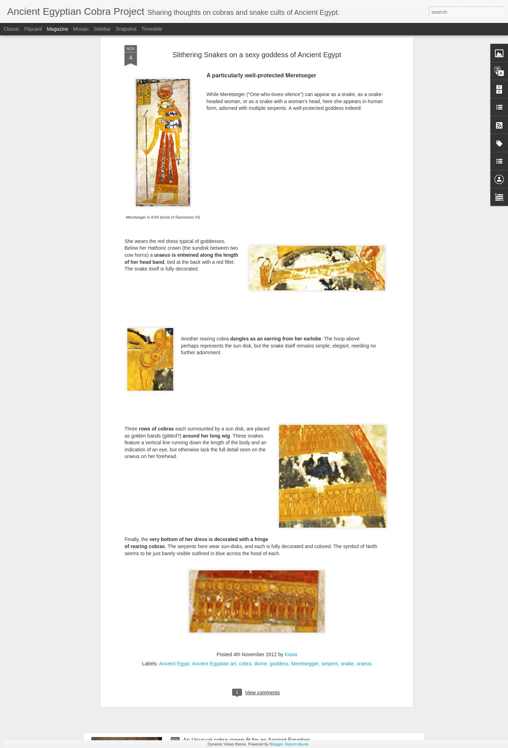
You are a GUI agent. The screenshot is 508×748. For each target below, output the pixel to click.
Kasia (291, 534)
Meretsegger (305, 543)
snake (346, 543)
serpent (329, 543)
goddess (279, 543)
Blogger (276, 744)
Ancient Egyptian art (214, 543)
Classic (11, 29)
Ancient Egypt (174, 543)
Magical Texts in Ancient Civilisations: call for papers (169, 675)
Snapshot (126, 29)
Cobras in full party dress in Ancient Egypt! (236, 595)
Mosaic (81, 29)
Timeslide (151, 29)
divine (260, 543)
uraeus (364, 543)
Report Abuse (297, 744)
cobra (245, 543)
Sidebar (102, 29)
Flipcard (33, 29)
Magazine (57, 29)
